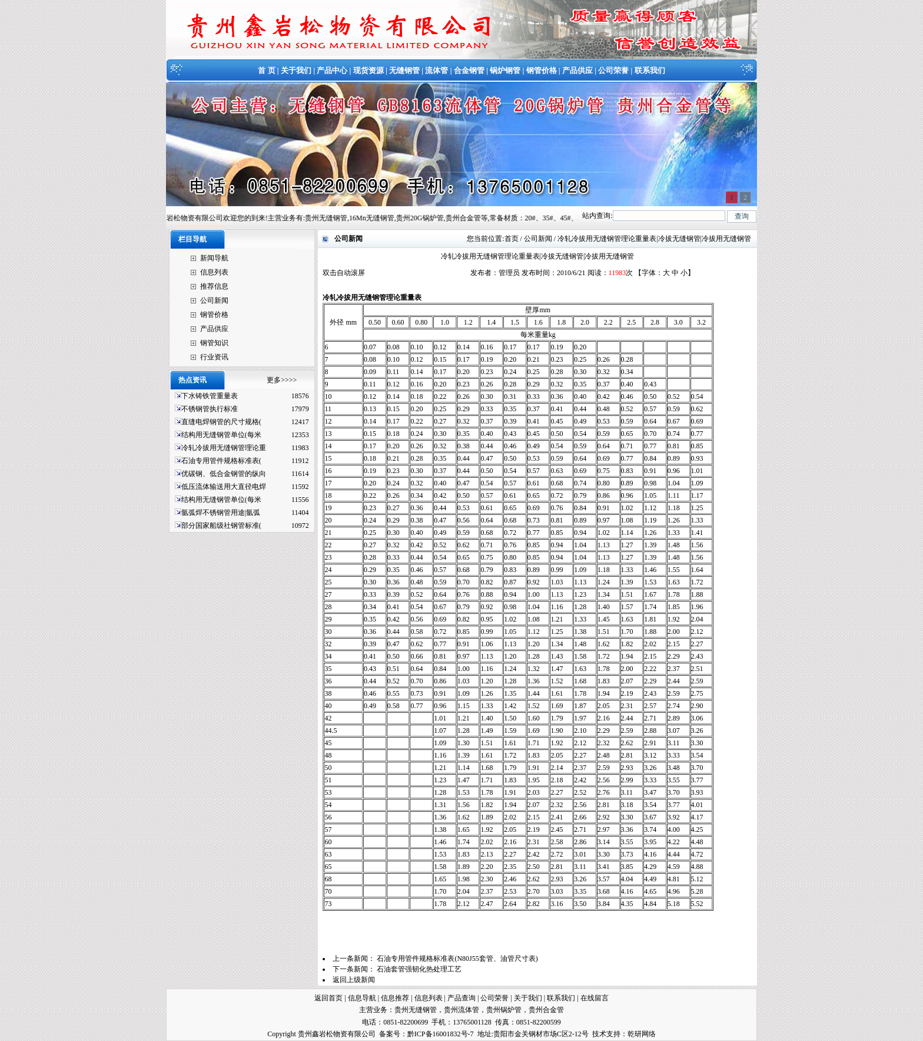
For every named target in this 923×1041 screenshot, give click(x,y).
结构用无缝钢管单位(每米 (221, 435)
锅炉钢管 (505, 70)
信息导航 (362, 998)
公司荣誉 (613, 70)
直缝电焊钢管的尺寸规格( (221, 422)
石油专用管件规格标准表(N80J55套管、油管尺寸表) (457, 958)
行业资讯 (214, 357)
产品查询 (461, 998)
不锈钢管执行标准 (209, 409)
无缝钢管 (404, 70)
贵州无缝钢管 (415, 1010)
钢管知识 (214, 343)
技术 (599, 1034)
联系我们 (650, 70)
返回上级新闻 (354, 980)
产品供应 (577, 70)
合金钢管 (469, 70)
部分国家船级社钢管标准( (221, 525)
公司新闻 (214, 300)
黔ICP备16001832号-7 (440, 1034)
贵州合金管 (546, 1010)
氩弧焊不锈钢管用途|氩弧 (220, 512)
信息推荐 (395, 998)
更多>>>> (282, 380)
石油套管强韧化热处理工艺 (419, 969)
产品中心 (332, 70)
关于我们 (296, 70)
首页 (511, 238)
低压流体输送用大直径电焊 (223, 487)
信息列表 (214, 272)
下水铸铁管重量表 (209, 396)
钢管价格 (541, 70)
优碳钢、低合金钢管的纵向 (223, 474)
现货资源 (368, 70)
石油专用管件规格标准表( (221, 461)
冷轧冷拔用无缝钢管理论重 (223, 448)
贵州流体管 (461, 1010)
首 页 (266, 70)
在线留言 (594, 998)
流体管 (436, 70)
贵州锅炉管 (504, 1010)
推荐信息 (214, 286)
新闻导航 (214, 258)
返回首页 (328, 998)
